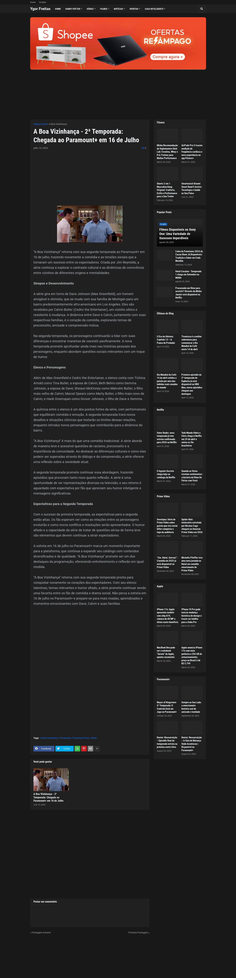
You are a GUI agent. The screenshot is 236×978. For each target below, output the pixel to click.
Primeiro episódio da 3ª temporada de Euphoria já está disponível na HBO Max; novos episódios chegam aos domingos (191, 384)
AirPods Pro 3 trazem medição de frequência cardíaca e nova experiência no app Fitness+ (191, 152)
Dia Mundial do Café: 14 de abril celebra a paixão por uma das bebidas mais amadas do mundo (167, 381)
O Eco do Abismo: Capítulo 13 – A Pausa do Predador (166, 339)
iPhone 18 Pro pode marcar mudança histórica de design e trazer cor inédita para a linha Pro (191, 616)
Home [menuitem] (58, 9)
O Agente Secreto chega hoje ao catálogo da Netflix (166, 474)
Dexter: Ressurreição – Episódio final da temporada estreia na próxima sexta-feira (167, 742)
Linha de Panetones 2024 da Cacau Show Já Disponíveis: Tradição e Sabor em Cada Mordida (189, 256)
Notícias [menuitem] (118, 9)
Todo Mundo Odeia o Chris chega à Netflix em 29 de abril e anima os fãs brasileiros (191, 439)
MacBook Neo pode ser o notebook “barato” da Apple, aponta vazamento (166, 652)
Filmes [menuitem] (103, 9)
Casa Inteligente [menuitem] (154, 9)
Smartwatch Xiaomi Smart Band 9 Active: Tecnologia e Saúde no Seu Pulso (191, 188)
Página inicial (40, 124)
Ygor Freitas (40, 9)
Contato (42, 2)
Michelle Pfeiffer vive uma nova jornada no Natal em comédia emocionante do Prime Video (192, 564)
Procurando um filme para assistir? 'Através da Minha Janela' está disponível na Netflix (188, 293)
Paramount (65, 738)
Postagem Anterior (41, 932)
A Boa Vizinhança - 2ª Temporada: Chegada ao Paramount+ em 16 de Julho (48, 797)
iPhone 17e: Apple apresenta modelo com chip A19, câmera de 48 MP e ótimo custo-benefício (167, 616)
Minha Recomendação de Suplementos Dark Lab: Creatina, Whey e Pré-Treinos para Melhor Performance (167, 152)
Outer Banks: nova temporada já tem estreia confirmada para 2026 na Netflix (167, 437)
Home (33, 2)
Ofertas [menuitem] (134, 9)
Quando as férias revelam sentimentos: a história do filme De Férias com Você (192, 476)
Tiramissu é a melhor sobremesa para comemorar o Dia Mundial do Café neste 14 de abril (191, 343)
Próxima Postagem (138, 932)
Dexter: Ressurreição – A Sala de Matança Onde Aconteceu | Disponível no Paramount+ (191, 744)
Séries (94, 738)
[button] (201, 9)
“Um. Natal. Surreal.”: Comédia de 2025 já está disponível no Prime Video (167, 562)
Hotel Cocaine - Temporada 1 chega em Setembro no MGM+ (188, 274)
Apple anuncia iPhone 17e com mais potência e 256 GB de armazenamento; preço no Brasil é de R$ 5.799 (191, 655)
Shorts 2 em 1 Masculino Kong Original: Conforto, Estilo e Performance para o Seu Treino (167, 190)
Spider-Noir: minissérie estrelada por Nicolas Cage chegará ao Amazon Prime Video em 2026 (192, 526)
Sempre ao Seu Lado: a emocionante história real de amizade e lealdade (191, 707)
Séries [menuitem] (90, 9)
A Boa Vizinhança (58, 124)
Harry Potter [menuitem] (72, 9)
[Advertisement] (118, 93)
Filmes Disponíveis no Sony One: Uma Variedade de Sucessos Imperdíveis (177, 234)
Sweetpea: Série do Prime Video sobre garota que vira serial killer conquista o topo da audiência (167, 526)
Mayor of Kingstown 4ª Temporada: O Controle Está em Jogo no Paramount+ (167, 707)
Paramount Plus (81, 738)
